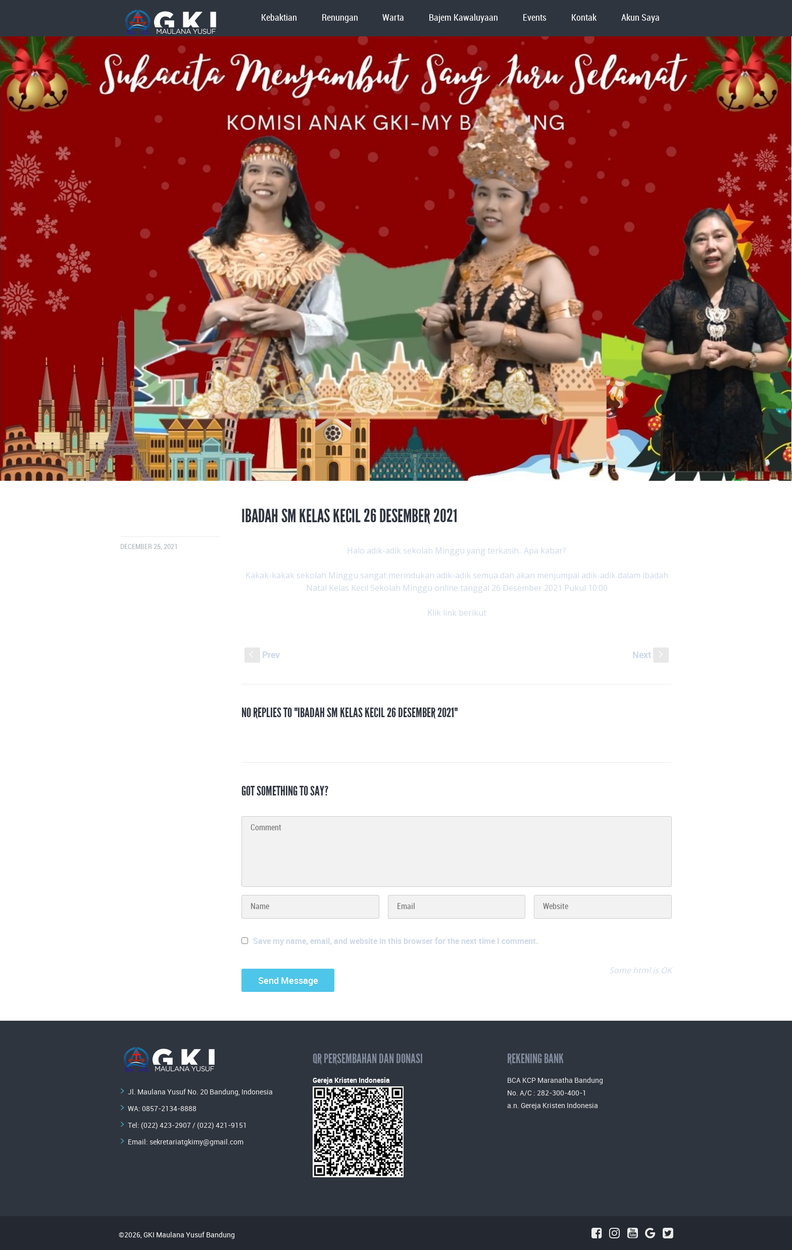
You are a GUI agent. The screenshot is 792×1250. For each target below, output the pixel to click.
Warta (393, 18)
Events (535, 18)
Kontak (584, 18)
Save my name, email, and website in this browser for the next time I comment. (395, 940)
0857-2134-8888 (169, 1108)
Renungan (340, 18)
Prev (262, 654)
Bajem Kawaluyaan (463, 18)
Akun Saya (640, 18)
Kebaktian (279, 18)
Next (650, 654)
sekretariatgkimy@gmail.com (196, 1141)
